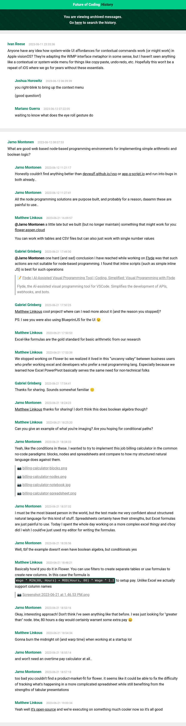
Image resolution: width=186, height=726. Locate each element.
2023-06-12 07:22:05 (57, 108)
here (78, 22)
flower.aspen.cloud (30, 230)
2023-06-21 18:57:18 (58, 672)
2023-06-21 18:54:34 (59, 633)
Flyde (150, 258)
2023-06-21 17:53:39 (59, 352)
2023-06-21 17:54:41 (58, 383)
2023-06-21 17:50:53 (59, 333)
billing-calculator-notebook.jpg (46, 485)
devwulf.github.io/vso (100, 174)
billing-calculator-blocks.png (44, 468)
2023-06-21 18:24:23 (58, 403)
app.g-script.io (133, 174)
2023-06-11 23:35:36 (42, 44)
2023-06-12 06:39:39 (59, 81)
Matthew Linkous (28, 311)
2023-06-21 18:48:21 (59, 562)
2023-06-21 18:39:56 (58, 543)
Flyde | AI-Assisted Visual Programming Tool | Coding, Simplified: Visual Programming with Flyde (98, 278)
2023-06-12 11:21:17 (58, 167)
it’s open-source (43, 709)
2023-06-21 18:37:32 (58, 506)
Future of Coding (86, 4)
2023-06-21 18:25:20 (59, 422)
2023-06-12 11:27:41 (58, 192)
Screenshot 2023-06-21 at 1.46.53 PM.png (56, 595)
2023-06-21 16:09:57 (59, 218)
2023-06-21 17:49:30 (58, 251)
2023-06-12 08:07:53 (51, 142)
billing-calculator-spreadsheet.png (49, 493)
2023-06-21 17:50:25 (58, 305)
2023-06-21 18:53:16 (58, 607)
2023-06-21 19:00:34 (59, 703)
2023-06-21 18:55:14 (58, 652)
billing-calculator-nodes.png (44, 476)
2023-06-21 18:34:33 (58, 442)
